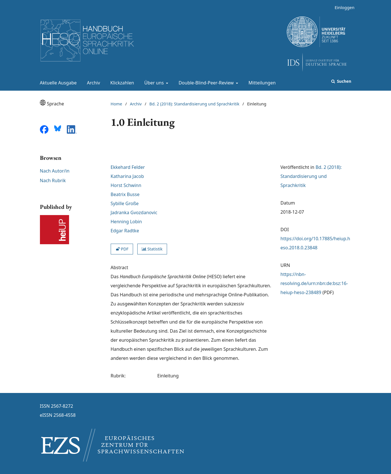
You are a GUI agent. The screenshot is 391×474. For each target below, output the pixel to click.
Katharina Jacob (127, 176)
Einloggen (342, 7)
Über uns (153, 82)
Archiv (92, 82)
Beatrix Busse (125, 194)
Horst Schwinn (126, 185)
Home (116, 104)
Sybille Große (125, 203)
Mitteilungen (261, 82)
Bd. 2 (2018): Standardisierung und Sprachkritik (194, 104)
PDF (122, 249)
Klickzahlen (121, 82)
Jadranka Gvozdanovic (134, 212)
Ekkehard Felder (128, 167)
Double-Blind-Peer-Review (205, 82)
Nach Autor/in (55, 171)
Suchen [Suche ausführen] (343, 81)
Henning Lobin (126, 221)
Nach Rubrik (53, 180)
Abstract (119, 267)
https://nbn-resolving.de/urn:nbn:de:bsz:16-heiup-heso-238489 (314, 283)
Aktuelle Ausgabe (57, 82)
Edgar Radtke (125, 231)
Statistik (152, 249)
